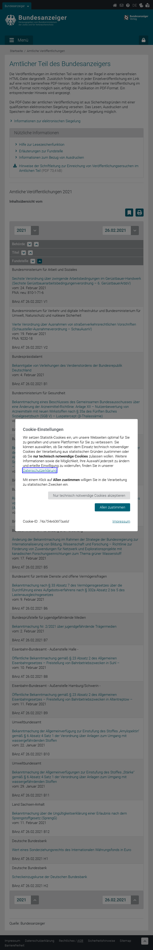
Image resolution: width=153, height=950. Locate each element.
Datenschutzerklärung (40, 470)
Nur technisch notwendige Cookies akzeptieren (89, 495)
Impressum (121, 521)
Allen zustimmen (112, 507)
